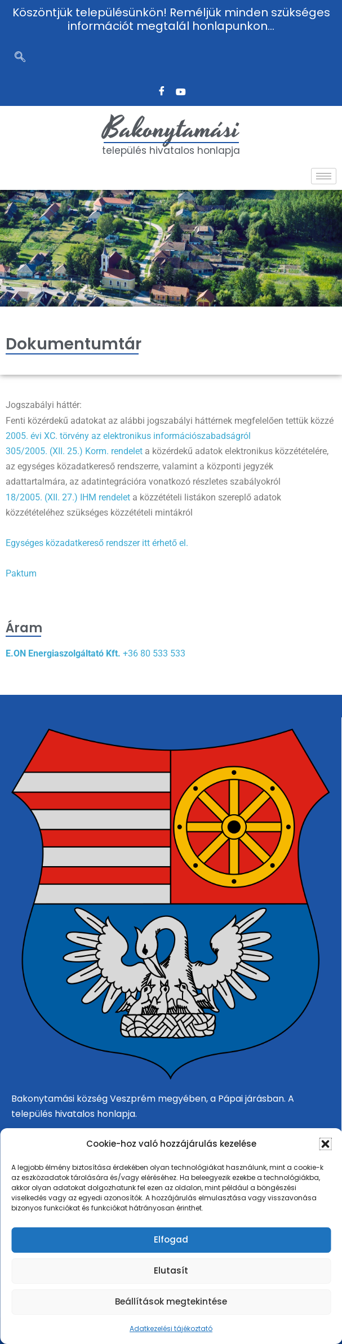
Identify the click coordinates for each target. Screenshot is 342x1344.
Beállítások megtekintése (171, 1301)
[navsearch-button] (19, 58)
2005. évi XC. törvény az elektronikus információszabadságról (128, 436)
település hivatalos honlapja (171, 150)
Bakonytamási (171, 129)
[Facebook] (161, 91)
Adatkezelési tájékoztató (171, 1328)
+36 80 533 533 (154, 653)
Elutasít (171, 1270)
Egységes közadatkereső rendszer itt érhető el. (97, 543)
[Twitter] (180, 91)
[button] (325, 1144)
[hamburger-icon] (323, 176)
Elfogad (171, 1239)
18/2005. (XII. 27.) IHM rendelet (68, 497)
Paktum (21, 573)
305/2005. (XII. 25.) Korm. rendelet (74, 451)
